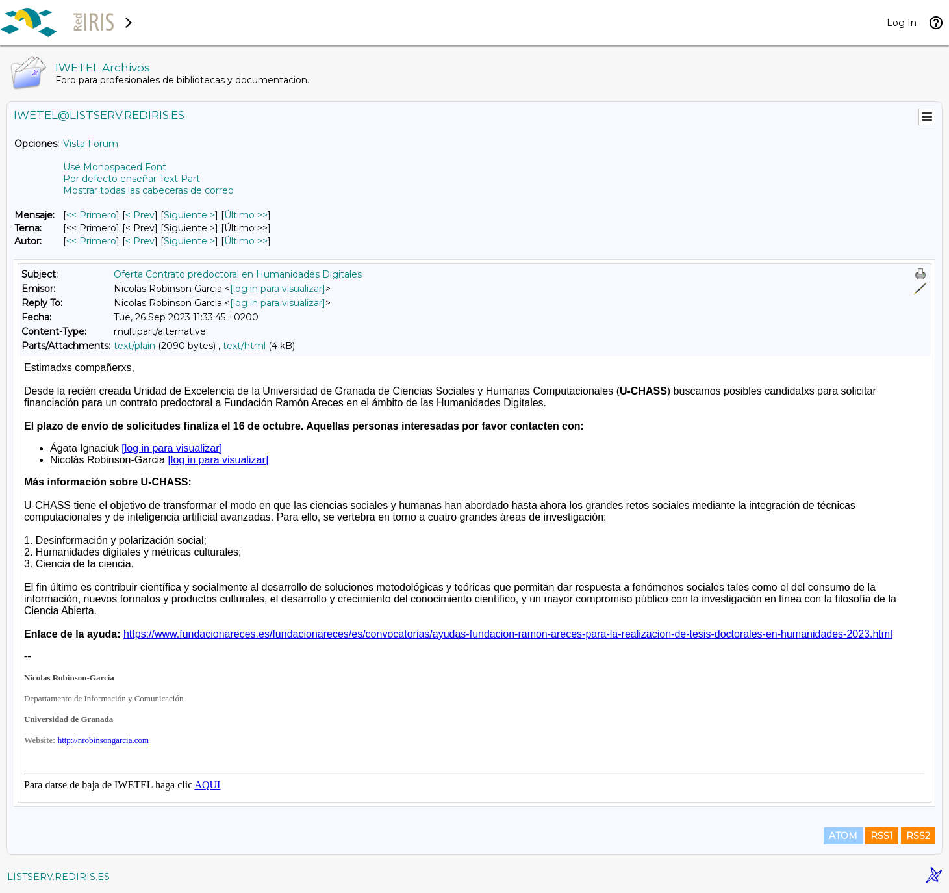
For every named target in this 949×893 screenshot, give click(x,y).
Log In (902, 23)
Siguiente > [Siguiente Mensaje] (189, 215)
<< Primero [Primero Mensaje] (91, 215)
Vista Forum (90, 143)
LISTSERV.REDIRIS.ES (58, 877)
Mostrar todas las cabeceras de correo (148, 190)
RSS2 (918, 836)
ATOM (843, 836)
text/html (244, 346)
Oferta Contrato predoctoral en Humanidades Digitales (238, 274)
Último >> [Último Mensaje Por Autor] (246, 241)
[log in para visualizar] (277, 288)
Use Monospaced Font (114, 167)
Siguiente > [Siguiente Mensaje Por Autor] (189, 241)
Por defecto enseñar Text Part (131, 179)
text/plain (134, 346)
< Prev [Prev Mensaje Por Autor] (140, 241)
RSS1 (881, 836)
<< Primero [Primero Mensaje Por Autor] (91, 241)
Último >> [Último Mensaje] (246, 215)
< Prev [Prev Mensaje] (140, 215)
